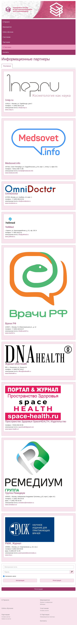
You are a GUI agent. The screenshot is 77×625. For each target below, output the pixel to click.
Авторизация (20, 580)
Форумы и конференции (46, 602)
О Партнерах (7, 47)
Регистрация (57, 580)
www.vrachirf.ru (10, 333)
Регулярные (7, 66)
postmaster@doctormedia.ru (27, 553)
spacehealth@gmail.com (26, 427)
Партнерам (6, 42)
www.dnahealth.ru (10, 373)
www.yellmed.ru (10, 236)
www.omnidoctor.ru (11, 203)
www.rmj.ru (8, 555)
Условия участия (44, 610)
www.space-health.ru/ (12, 429)
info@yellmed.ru (23, 234)
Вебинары (42, 604)
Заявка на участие (6, 618)
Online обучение (8, 32)
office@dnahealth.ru (24, 371)
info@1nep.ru (22, 107)
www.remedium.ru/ (11, 504)
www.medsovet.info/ (11, 173)
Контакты (6, 52)
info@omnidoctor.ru (24, 201)
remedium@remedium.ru (26, 502)
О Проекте (6, 22)
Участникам (6, 37)
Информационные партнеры (47, 616)
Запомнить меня (10, 576)
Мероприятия (7, 27)
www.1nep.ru (9, 109)
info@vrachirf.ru (23, 331)
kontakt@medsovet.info (25, 171)
